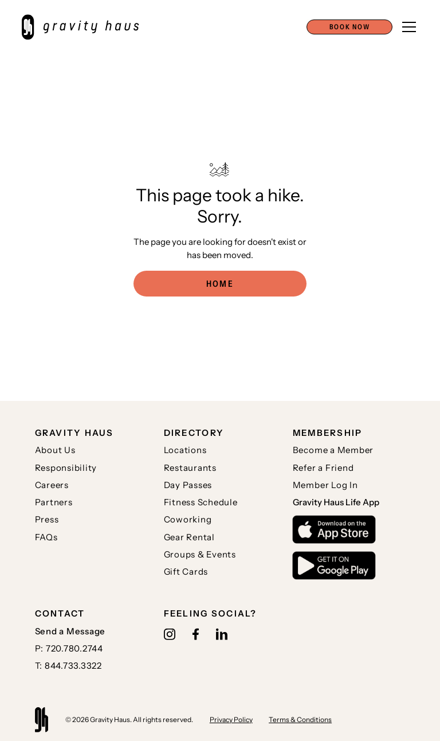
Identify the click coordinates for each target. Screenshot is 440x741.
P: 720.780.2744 (69, 648)
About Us (55, 449)
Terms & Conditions (300, 719)
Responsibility (66, 467)
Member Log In (325, 484)
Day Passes (188, 484)
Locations (185, 449)
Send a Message (70, 631)
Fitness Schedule (201, 502)
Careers (52, 484)
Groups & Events (200, 554)
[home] (86, 27)
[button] (349, 27)
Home (219, 283)
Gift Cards (186, 571)
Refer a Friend (323, 467)
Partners (54, 502)
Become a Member (333, 449)
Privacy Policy (231, 719)
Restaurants (190, 467)
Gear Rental (189, 537)
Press (47, 519)
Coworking (188, 519)
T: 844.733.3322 (68, 665)
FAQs (46, 537)
